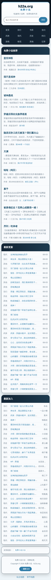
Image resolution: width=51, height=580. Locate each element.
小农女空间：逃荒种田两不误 (22, 536)
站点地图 (20, 577)
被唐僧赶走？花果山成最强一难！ (21, 207)
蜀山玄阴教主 (16, 278)
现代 (19, 36)
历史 (31, 36)
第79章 (22, 126)
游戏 (7, 41)
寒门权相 (14, 315)
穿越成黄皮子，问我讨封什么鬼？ (24, 361)
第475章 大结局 (25, 219)
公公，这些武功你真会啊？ (21, 342)
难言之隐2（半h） (32, 182)
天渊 (6, 151)
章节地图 (31, 577)
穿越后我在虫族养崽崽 (15, 114)
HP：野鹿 (14, 379)
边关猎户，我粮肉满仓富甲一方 (23, 384)
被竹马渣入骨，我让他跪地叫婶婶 (24, 370)
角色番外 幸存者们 (26, 107)
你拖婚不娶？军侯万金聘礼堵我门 (24, 310)
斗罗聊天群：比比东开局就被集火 (24, 264)
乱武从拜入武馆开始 (19, 319)
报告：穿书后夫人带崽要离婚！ (23, 273)
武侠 (7, 36)
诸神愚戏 (8, 95)
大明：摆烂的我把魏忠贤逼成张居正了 (26, 366)
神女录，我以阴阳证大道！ (21, 259)
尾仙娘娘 (14, 485)
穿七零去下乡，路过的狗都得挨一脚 (25, 338)
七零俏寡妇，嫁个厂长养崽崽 (22, 452)
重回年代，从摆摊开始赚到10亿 (23, 324)
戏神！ (13, 305)
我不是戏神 (9, 77)
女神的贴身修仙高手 (19, 254)
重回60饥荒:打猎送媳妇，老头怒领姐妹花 (27, 329)
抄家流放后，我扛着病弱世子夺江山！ (26, 282)
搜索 (43, 20)
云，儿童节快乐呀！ (27, 200)
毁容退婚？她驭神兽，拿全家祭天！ (25, 352)
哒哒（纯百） (11, 170)
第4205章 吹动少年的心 (27, 70)
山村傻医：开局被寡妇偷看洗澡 (23, 356)
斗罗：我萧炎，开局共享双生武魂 (24, 522)
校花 (19, 41)
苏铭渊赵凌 (15, 287)
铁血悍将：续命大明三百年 (21, 296)
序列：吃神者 (11, 226)
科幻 (43, 36)
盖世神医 (8, 58)
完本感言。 (22, 88)
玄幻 (43, 30)
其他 (31, 41)
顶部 (28, 569)
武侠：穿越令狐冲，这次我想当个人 (25, 333)
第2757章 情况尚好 (25, 163)
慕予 (6, 189)
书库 (31, 30)
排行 (19, 30)
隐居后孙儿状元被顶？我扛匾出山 (21, 133)
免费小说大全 (20, 550)
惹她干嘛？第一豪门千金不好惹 (23, 375)
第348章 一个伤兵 (23, 144)
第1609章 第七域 (29, 238)
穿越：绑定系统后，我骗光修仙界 (24, 291)
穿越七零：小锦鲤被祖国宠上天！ (24, 389)
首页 (7, 30)
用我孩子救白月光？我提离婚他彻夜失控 (27, 347)
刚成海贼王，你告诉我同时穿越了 (24, 301)
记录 (43, 41)
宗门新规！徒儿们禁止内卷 (21, 268)
